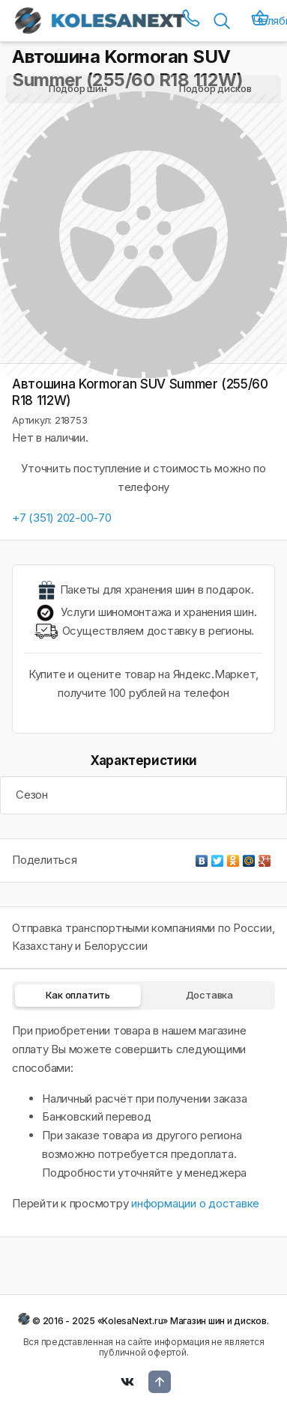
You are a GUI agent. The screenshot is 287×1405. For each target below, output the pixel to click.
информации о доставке (195, 1203)
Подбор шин (78, 88)
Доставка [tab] (209, 995)
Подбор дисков (215, 88)
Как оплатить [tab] (78, 995)
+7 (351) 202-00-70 (62, 518)
